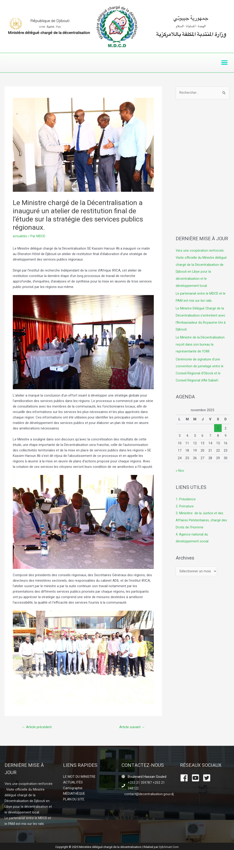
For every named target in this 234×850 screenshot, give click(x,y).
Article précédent (38, 727)
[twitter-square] (208, 778)
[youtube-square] (196, 778)
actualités (20, 236)
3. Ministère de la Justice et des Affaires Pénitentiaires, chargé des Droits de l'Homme (202, 517)
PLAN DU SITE (73, 799)
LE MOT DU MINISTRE (79, 777)
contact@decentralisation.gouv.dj (149, 794)
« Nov (180, 468)
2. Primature (185, 503)
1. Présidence (186, 496)
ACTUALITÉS (73, 782)
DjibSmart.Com (169, 845)
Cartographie (72, 788)
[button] (224, 63)
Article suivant (131, 727)
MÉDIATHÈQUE (74, 793)
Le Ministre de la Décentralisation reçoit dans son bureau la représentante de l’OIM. (200, 343)
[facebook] (185, 778)
